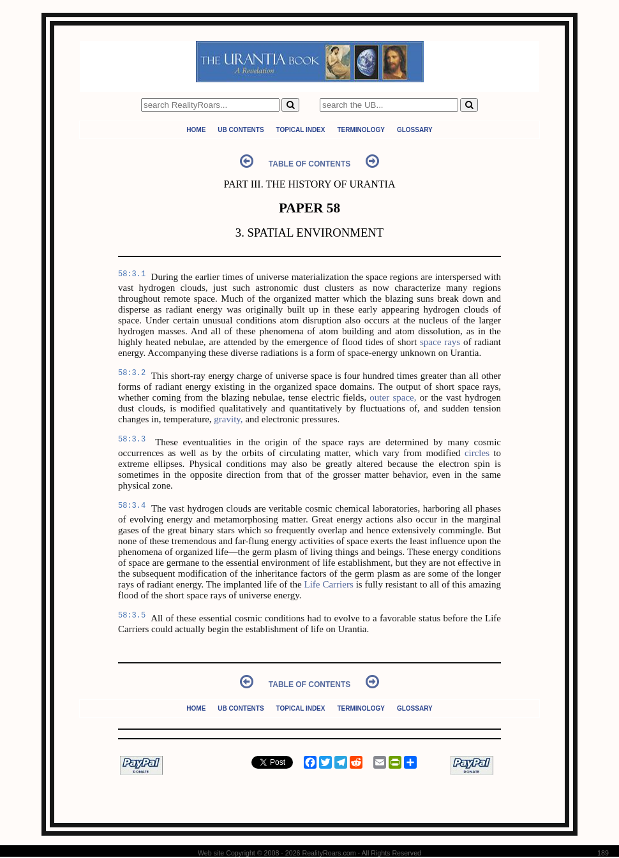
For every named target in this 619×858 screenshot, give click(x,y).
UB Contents (241, 129)
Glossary (415, 129)
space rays (440, 342)
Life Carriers (329, 584)
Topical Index (300, 129)
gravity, (228, 419)
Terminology (360, 129)
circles (477, 453)
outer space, (392, 397)
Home (195, 129)
